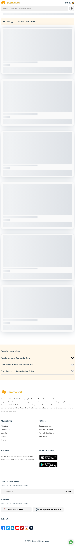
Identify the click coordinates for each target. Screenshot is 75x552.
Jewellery (4, 433)
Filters (8, 22)
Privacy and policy (46, 426)
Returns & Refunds (46, 429)
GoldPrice (43, 436)
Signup (68, 491)
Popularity (30, 22)
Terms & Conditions (46, 433)
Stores (3, 436)
